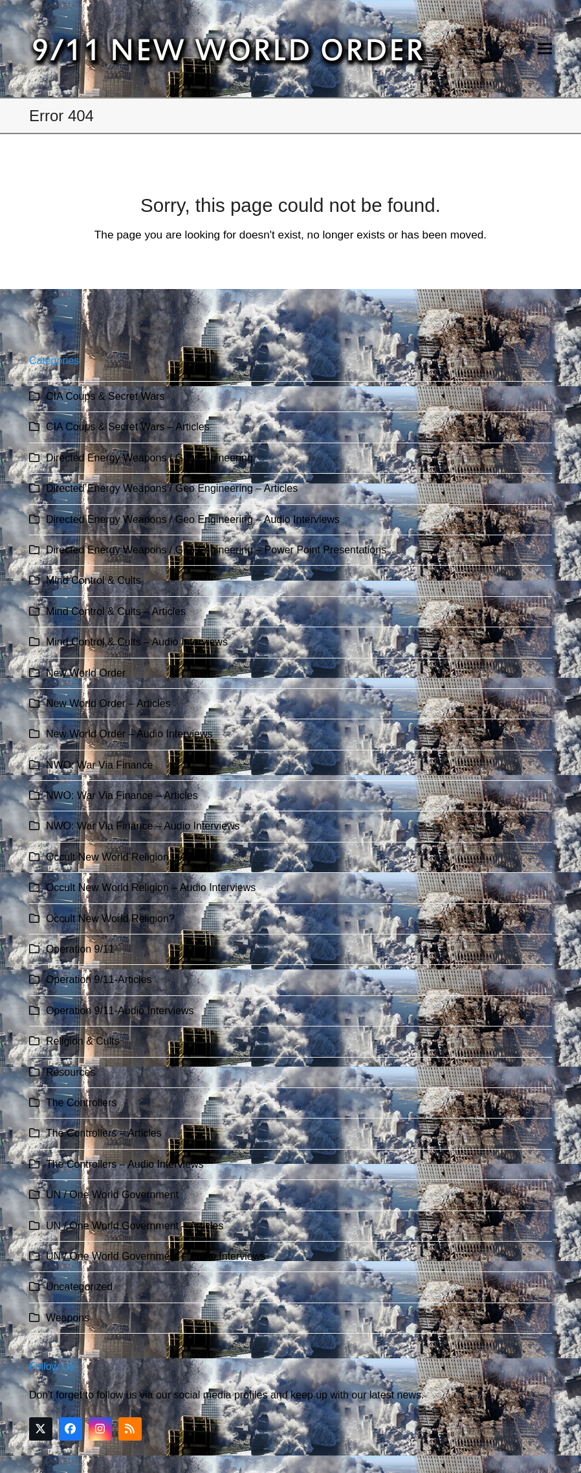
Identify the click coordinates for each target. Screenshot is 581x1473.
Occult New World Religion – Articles (130, 857)
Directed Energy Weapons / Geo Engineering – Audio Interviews (193, 519)
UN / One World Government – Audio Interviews (155, 1256)
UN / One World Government (112, 1194)
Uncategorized (79, 1286)
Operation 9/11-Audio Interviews (120, 1010)
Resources (70, 1072)
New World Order (86, 673)
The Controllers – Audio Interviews (125, 1164)
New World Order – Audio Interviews (129, 733)
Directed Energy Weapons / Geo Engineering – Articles (172, 488)
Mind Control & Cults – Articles (116, 611)
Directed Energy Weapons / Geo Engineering (149, 457)
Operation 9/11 (80, 949)
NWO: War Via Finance (99, 765)
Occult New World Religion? (110, 918)
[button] (545, 48)
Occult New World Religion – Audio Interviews (151, 887)
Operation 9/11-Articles (99, 979)
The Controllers (81, 1102)
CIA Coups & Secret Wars (105, 396)
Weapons (67, 1317)
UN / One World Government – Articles (134, 1225)
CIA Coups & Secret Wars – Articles (128, 426)
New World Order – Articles (108, 703)
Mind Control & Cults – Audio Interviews (137, 641)
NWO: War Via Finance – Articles (122, 795)
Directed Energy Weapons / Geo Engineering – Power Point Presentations (216, 549)
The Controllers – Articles (104, 1133)
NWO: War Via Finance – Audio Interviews (143, 825)
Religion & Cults (83, 1041)
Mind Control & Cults (93, 580)
